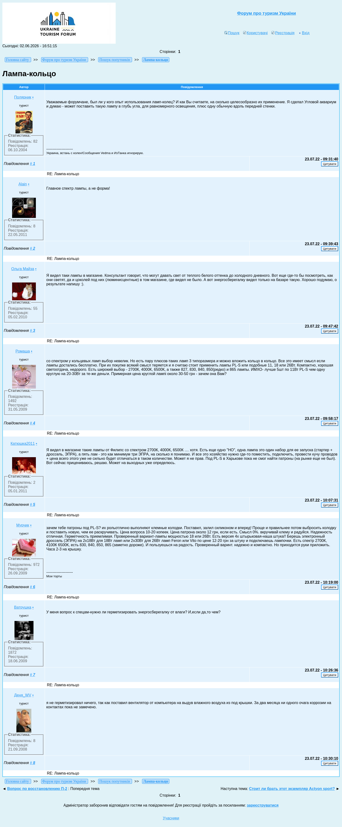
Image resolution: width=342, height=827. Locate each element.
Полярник (22, 97)
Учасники (171, 818)
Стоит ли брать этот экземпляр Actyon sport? (292, 789)
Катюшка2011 (23, 444)
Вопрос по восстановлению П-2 (37, 789)
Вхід (303, 33)
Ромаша (22, 351)
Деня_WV (22, 695)
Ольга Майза (22, 269)
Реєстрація (282, 33)
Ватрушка (22, 607)
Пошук (231, 33)
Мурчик (22, 525)
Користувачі (255, 33)
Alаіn (23, 184)
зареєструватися (263, 805)
